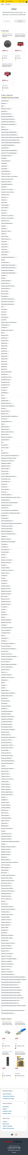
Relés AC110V (4, 335)
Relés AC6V (3, 348)
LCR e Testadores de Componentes (9, 510)
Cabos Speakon (5, 205)
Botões (3, 260)
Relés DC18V (4, 353)
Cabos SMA (3, 202)
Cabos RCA (3, 187)
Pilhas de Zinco (5, 434)
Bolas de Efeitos (5, 815)
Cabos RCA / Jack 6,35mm (7, 192)
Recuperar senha (7, 1113)
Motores (3, 901)
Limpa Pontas (4, 651)
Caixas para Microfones (7, 755)
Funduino (3, 275)
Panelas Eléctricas (5, 601)
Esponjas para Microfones (7, 880)
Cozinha (3, 557)
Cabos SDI (3, 200)
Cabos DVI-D (4, 166)
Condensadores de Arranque (8, 265)
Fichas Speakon (5, 489)
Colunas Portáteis (5, 787)
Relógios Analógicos (6, 620)
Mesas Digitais (4, 870)
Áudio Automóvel (5, 701)
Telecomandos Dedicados (7, 974)
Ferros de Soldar (5, 661)
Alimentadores (4, 400)
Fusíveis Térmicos (5, 288)
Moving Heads (4, 826)
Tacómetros (4, 544)
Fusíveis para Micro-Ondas (7, 286)
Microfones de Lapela (6, 724)
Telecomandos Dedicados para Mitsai (10, 987)
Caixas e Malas (4, 750)
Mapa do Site (6, 1124)
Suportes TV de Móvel (6, 961)
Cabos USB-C (4, 249)
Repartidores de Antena (7, 935)
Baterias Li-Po (4, 413)
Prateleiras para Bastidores (8, 121)
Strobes (3, 831)
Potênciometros (5, 325)
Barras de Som (4, 771)
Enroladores (4, 254)
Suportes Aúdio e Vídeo (6, 938)
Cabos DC (3, 226)
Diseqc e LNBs (4, 927)
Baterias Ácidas (5, 411)
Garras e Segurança (6, 898)
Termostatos (4, 387)
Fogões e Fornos (5, 573)
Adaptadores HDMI (5, 463)
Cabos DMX (3, 163)
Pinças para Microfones (7, 888)
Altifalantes (4, 680)
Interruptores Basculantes (7, 299)
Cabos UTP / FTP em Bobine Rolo (8, 153)
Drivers (3, 682)
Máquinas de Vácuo (6, 594)
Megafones (4, 857)
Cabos (2, 127)
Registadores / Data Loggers (8, 541)
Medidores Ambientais (6, 531)
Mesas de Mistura (5, 859)
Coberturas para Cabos (6, 914)
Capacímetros (4, 507)
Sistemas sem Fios (5, 734)
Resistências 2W (5, 385)
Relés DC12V (4, 351)
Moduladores (4, 930)
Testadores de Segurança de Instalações (11, 523)
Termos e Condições (7, 1126)
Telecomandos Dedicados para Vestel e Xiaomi (12, 1010)
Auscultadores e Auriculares (8, 737)
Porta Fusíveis (4, 293)
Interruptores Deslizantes (7, 304)
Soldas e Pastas (5, 669)
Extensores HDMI (5, 917)
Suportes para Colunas (6, 794)
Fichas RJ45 (4, 487)
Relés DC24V (4, 356)
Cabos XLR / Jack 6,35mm (7, 218)
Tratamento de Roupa (6, 627)
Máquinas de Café (5, 588)
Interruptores (4, 296)
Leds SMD (3, 320)
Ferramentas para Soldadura (8, 648)
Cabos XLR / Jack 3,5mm (7, 215)
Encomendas (6, 1106)
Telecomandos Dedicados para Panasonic (11, 990)
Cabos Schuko (4, 236)
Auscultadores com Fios (7, 745)
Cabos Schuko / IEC (5, 239)
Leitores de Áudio (5, 865)
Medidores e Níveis (5, 539)
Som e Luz (3, 672)
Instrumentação (5, 500)
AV (1, 450)
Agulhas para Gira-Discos (7, 677)
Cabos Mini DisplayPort (6, 184)
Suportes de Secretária (7, 953)
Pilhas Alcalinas (5, 426)
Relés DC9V (4, 369)
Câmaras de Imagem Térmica (8, 534)
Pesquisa (20, 21)
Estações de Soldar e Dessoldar (9, 656)
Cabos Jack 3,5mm (5, 174)
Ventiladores (4, 392)
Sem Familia (4, 638)
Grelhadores (4, 580)
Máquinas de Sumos (6, 591)
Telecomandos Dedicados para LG (9, 985)
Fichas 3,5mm (4, 471)
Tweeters (3, 685)
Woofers (3, 688)
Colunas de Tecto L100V (7, 779)
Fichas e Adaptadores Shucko (8, 476)
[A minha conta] (23, 1)
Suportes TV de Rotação (7, 964)
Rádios (3, 617)
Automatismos (4, 101)
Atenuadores (4, 698)
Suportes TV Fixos (5, 969)
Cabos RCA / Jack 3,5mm (7, 189)
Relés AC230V (4, 340)
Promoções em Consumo (8, 1098)
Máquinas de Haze (5, 852)
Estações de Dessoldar (6, 659)
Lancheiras (4, 583)
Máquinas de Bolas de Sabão (8, 846)
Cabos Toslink (4, 207)
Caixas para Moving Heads (7, 760)
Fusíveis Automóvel (5, 280)
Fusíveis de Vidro (5, 283)
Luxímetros (4, 536)
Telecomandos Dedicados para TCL (9, 1003)
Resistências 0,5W (5, 379)
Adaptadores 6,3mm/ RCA (7, 460)
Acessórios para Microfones (8, 875)
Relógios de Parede (6, 622)
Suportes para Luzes (6, 833)
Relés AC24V (4, 343)
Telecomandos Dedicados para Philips (10, 992)
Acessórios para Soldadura (7, 643)
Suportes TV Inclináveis (6, 971)
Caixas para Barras (6, 753)
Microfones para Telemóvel (7, 729)
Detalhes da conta (7, 1111)
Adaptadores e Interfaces (7, 33)
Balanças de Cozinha (6, 560)
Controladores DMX (6, 818)
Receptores (4, 932)
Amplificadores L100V (6, 695)
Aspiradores (4, 614)
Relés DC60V (4, 364)
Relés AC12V (4, 338)
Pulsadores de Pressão (6, 330)
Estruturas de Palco (6, 896)
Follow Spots (4, 823)
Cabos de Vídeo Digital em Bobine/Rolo (10, 142)
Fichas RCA (3, 484)
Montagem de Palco (6, 893)
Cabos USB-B (4, 247)
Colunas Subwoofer (6, 789)
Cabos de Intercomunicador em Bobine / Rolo (12, 137)
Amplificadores (5, 690)
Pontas (3, 635)
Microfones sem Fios (6, 885)
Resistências (4, 374)
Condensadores (5, 262)
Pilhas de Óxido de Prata (7, 432)
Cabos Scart (4, 197)
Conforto (3, 554)
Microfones (4, 872)
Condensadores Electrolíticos (8, 267)
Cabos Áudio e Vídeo (6, 155)
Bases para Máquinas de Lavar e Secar (10, 497)
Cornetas (3, 797)
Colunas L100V (4, 781)
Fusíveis (3, 278)
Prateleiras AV (4, 940)
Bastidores (4, 111)
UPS (2, 442)
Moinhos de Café (5, 599)
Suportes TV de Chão (6, 956)
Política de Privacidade (8, 1128)
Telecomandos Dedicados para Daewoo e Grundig (13, 979)
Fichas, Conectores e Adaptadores (9, 455)
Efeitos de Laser (5, 820)
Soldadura (3, 641)
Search (20, 1)
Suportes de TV (4, 951)
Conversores (4, 419)
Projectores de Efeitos (6, 828)
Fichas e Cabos (4, 447)
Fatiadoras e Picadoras (7, 570)
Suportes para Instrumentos (8, 909)
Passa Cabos (4, 904)
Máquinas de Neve (5, 854)
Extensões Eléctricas (6, 114)
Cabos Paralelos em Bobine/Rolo (9, 150)
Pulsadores (4, 327)
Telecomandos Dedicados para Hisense (10, 982)
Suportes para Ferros (6, 654)
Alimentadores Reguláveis (7, 406)
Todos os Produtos (7, 1094)
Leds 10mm (4, 309)
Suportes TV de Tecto (6, 966)
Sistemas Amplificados (6, 792)
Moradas (5, 1109)
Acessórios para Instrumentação (9, 502)
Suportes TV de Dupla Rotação (8, 958)
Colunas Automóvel (5, 706)
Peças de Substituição (6, 667)
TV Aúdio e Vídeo (5, 912)
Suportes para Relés (6, 372)
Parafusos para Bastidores (7, 119)
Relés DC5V (3, 361)
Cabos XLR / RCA (5, 220)
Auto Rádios (4, 703)
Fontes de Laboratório (6, 528)
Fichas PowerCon (5, 481)
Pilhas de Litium (5, 429)
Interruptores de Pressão (7, 301)
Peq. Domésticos (5, 549)
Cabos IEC (3, 233)
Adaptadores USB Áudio (7, 719)
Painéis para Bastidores (7, 116)
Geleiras (3, 578)
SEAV (2, 106)
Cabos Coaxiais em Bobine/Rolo (8, 132)
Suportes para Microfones (7, 891)
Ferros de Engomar (5, 630)
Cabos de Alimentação (6, 223)
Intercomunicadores (6, 836)
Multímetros (4, 515)
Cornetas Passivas (5, 805)
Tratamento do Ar (5, 633)
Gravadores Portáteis (6, 721)
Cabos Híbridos (4, 148)
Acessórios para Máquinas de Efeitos (10, 841)
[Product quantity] (7, 52)
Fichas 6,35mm (4, 474)
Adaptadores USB (5, 466)
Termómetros (4, 547)
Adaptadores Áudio (6, 714)
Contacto (5, 1121)
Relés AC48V (4, 346)
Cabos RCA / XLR (5, 194)
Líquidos (3, 844)
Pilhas (2, 424)
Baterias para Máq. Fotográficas (9, 416)
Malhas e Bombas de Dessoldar (8, 664)
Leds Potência (4, 317)
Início (2, 4)
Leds (2, 306)
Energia (3, 398)
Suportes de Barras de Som (7, 943)
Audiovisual (4, 708)
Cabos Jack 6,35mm (6, 181)
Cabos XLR (3, 213)
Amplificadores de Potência (8, 693)
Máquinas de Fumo (5, 849)
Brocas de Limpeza (5, 646)
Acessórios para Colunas (7, 768)
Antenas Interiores (5, 925)
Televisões (3, 625)
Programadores (5, 439)
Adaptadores (4, 453)
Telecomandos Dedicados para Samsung (11, 995)
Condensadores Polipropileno (8, 273)
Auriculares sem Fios (6, 742)
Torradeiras (4, 607)
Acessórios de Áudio (6, 675)
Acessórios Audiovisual (6, 711)
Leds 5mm (3, 314)
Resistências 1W (5, 382)
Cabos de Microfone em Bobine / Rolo (10, 140)
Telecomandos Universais (7, 1013)
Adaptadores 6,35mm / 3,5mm (8, 458)
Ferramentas (4, 445)
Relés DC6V (4, 366)
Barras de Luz (4, 813)
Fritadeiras (4, 575)
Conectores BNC (5, 468)
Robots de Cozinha (5, 604)
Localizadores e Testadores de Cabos (10, 513)
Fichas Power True (5, 479)
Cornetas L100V (5, 802)
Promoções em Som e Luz (9, 1096)
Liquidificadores (5, 586)
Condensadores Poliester (7, 270)
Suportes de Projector (6, 948)
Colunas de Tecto (5, 776)
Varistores (3, 390)
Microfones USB (5, 732)
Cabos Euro (4, 228)
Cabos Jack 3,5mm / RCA (7, 179)
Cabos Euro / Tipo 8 (5, 231)
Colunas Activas (5, 774)
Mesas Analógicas (5, 867)
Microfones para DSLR (6, 727)
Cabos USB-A (4, 244)
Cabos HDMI (4, 168)
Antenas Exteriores (5, 922)
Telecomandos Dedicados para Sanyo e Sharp (12, 998)
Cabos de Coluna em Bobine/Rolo (9, 135)
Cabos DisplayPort (5, 161)
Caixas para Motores (6, 758)
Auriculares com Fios (6, 740)
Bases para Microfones (6, 878)
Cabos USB (3, 241)
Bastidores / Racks (5, 108)
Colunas (3, 766)
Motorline (3, 103)
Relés (2, 333)
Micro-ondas (4, 596)
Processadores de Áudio (7, 906)
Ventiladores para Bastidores (8, 124)
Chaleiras (3, 565)
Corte (2, 395)
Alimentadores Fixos (6, 403)
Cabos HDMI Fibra (5, 171)
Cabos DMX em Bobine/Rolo (7, 145)
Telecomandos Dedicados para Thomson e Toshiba (13, 1005)
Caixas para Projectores (7, 763)
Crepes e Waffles (5, 567)
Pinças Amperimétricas (6, 521)
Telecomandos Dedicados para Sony (10, 1000)
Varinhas (3, 609)
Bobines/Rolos (4, 129)
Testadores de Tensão (6, 526)
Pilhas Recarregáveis (6, 437)
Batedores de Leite (5, 562)
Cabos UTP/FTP (4, 252)
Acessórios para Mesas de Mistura (9, 862)
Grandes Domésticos (6, 494)
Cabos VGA (3, 210)
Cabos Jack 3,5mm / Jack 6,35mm (9, 176)
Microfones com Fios (6, 883)
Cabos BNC (3, 158)
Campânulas (4, 800)
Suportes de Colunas (6, 945)
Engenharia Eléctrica (6, 505)
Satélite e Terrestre (6, 919)
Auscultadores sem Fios (7, 747)
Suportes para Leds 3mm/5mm (8, 322)
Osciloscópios (4, 518)
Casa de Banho (4, 552)
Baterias (3, 408)
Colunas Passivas (5, 784)
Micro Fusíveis (4, 291)
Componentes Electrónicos (7, 257)
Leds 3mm (3, 312)
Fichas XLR (3, 492)
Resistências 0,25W (6, 377)
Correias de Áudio (5, 807)
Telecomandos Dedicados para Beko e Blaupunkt (13, 977)
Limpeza (3, 612)
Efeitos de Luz (4, 810)
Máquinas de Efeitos (6, 839)
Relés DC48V (4, 359)
